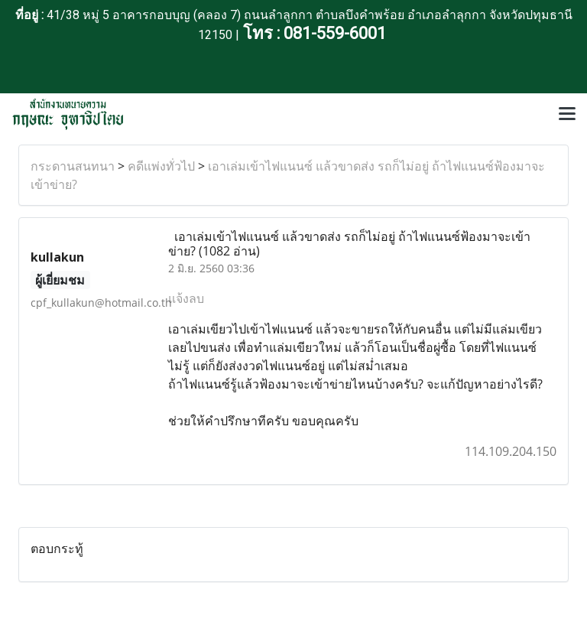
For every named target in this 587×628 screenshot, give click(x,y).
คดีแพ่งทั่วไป (161, 166)
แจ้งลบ (186, 298)
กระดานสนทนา (73, 166)
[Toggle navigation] (567, 115)
